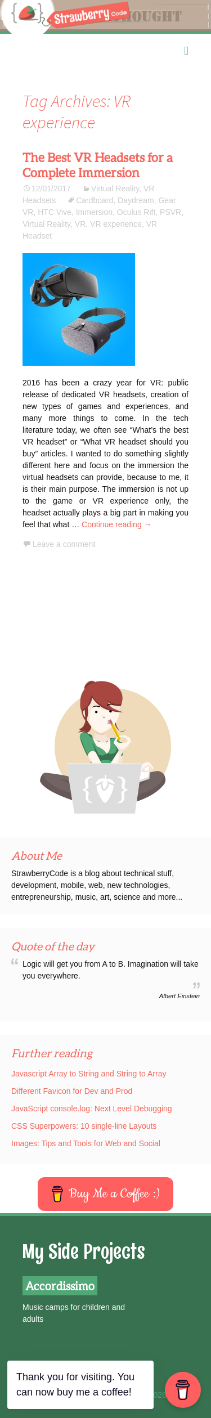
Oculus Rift (136, 212)
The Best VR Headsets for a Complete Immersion (98, 165)
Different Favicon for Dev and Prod (71, 1091)
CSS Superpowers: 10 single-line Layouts (83, 1125)
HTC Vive (54, 212)
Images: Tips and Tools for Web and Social (85, 1143)
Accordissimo (60, 1286)
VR (80, 223)
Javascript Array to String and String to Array (88, 1073)
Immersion (94, 212)
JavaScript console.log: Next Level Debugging (91, 1108)
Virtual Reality (115, 188)
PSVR (170, 212)
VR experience (116, 223)
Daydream (136, 200)
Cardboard (94, 200)
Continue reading (117, 524)
